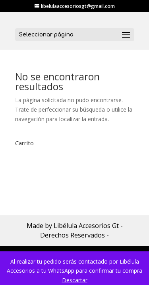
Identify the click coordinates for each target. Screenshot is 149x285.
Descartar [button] (74, 280)
